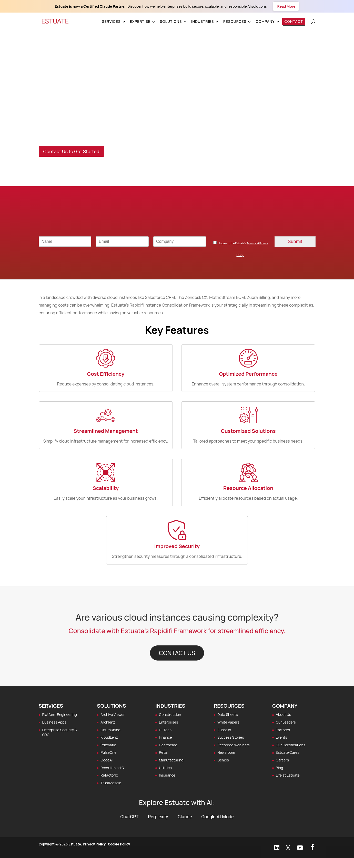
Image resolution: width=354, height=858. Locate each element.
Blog (279, 767)
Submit (295, 241)
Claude (185, 816)
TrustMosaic (110, 782)
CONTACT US (177, 653)
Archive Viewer (112, 714)
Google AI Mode (217, 816)
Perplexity (158, 816)
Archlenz (107, 722)
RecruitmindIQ (112, 767)
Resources (234, 21)
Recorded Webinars (233, 744)
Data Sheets (227, 714)
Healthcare (168, 744)
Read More (286, 6)
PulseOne (108, 752)
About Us (283, 714)
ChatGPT (129, 816)
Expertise (140, 21)
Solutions (171, 21)
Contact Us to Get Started (71, 151)
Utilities (165, 767)
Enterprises (168, 722)
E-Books (224, 729)
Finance (165, 737)
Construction (170, 714)
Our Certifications (290, 744)
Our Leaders (286, 722)
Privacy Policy (94, 844)
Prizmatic (108, 744)
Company (265, 21)
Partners (283, 729)
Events (281, 737)
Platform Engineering (59, 714)
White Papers (228, 722)
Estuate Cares (287, 752)
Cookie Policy (119, 844)
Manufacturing (171, 760)
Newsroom (226, 752)
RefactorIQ (109, 775)
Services (111, 21)
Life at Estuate (288, 775)
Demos (223, 760)
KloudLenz (109, 737)
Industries (202, 21)
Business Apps (54, 722)
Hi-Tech (165, 729)
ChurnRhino (110, 729)
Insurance (167, 775)
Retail (163, 752)
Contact (294, 21)
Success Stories (230, 737)
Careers (282, 760)
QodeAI (106, 760)
